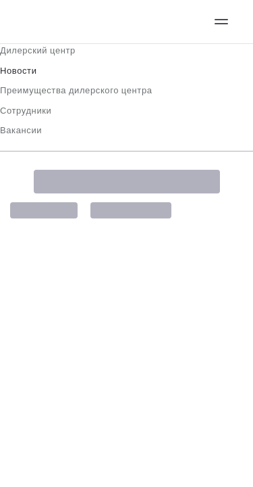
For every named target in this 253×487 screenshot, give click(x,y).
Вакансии (21, 130)
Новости (18, 71)
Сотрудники (25, 111)
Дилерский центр (38, 50)
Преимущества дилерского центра (76, 90)
